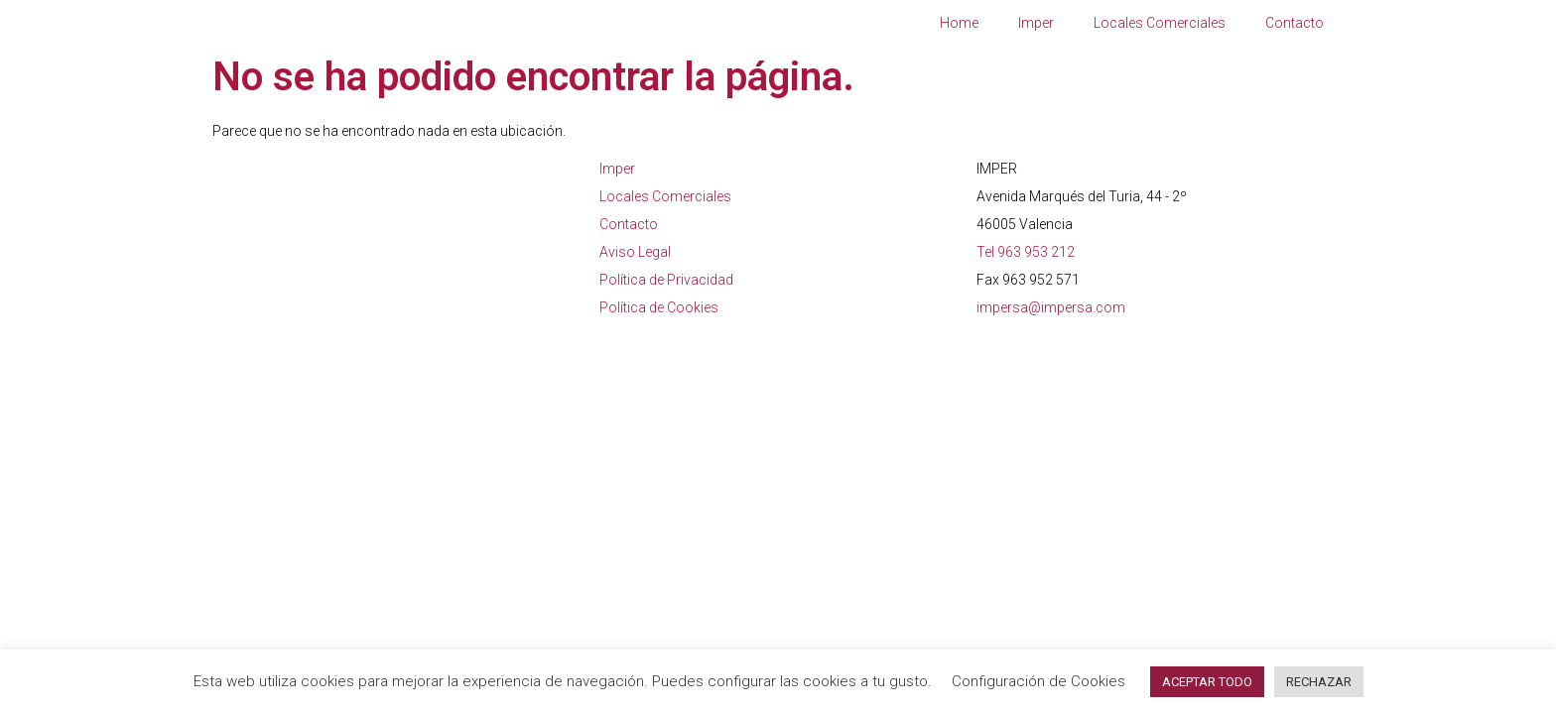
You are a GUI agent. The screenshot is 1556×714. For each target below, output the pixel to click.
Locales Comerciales (1160, 23)
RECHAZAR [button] (1319, 681)
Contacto (1294, 23)
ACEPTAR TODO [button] (1207, 681)
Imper (1036, 23)
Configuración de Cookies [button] (1038, 681)
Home (959, 23)
